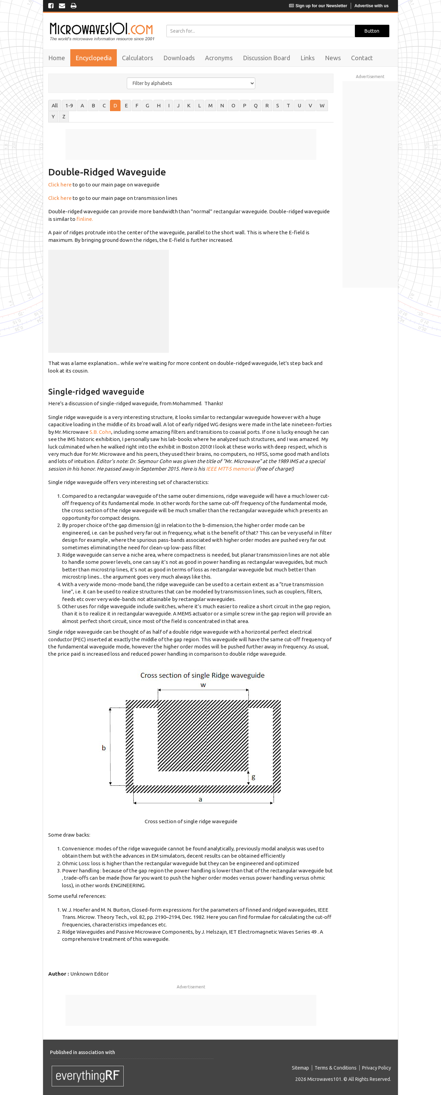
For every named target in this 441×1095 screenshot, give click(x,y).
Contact (362, 57)
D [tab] (115, 105)
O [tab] (233, 105)
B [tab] (93, 105)
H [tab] (159, 105)
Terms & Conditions (336, 1068)
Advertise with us (372, 5)
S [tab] (277, 105)
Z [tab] (63, 116)
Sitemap (300, 1068)
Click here (60, 184)
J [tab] (178, 105)
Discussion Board (266, 57)
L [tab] (199, 105)
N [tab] (222, 105)
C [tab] (104, 105)
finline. (84, 219)
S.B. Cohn (100, 432)
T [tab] (288, 105)
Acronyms (219, 57)
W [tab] (322, 105)
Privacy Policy (376, 1068)
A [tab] (82, 105)
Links (307, 57)
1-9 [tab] (69, 105)
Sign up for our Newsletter (318, 5)
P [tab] (244, 105)
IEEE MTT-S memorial (230, 469)
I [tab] (169, 105)
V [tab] (310, 105)
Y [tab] (53, 116)
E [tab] (126, 105)
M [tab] (210, 105)
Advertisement (191, 987)
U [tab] (299, 105)
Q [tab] (256, 105)
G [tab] (147, 105)
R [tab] (267, 105)
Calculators (137, 57)
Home (56, 57)
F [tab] (136, 105)
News (333, 57)
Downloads (179, 57)
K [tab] (189, 105)
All (55, 105)
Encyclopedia (93, 57)
